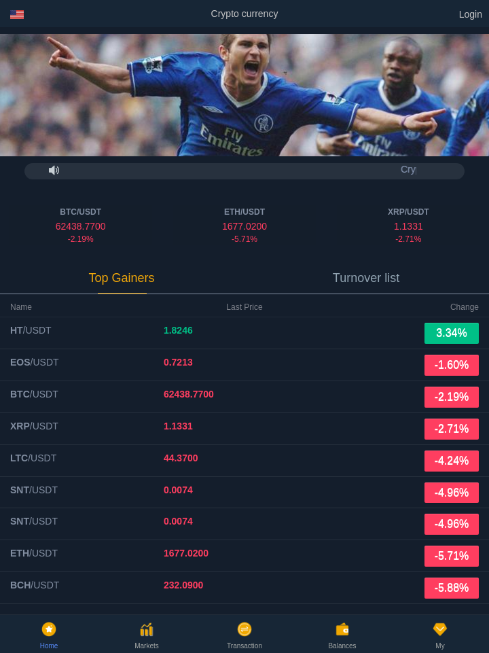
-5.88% (452, 587)
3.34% (451, 332)
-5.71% (452, 555)
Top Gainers (121, 278)
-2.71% (452, 428)
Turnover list (366, 278)
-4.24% (452, 460)
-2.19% (452, 396)
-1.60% (452, 364)
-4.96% (452, 492)
